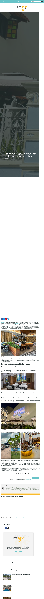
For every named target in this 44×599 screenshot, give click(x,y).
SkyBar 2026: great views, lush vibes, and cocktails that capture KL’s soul (22, 586)
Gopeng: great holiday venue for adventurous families (20, 574)
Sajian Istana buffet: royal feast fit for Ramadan (19, 597)
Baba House (3, 322)
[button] (2, 319)
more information (28, 479)
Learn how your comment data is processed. (22, 517)
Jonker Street (17, 323)
